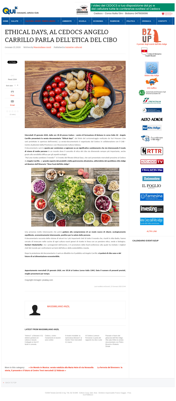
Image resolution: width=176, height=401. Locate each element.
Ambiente (67, 21)
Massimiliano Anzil (42, 47)
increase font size (18, 85)
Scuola (82, 21)
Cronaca (146, 21)
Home (5, 21)
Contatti (162, 21)
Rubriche (115, 21)
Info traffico (152, 88)
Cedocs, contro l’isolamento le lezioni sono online (53, 338)
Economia (98, 21)
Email (12, 105)
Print (12, 95)
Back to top (11, 383)
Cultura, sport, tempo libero (40, 21)
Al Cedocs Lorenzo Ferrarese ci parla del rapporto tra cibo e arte (93, 338)
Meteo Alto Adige (152, 75)
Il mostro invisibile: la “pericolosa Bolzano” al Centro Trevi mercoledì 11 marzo (73, 339)
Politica (131, 21)
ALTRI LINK (152, 231)
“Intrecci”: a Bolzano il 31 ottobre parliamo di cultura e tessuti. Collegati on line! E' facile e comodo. (34, 340)
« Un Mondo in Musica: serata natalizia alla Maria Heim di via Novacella (61, 367)
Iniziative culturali (73, 47)
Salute (14, 21)
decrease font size (15, 85)
